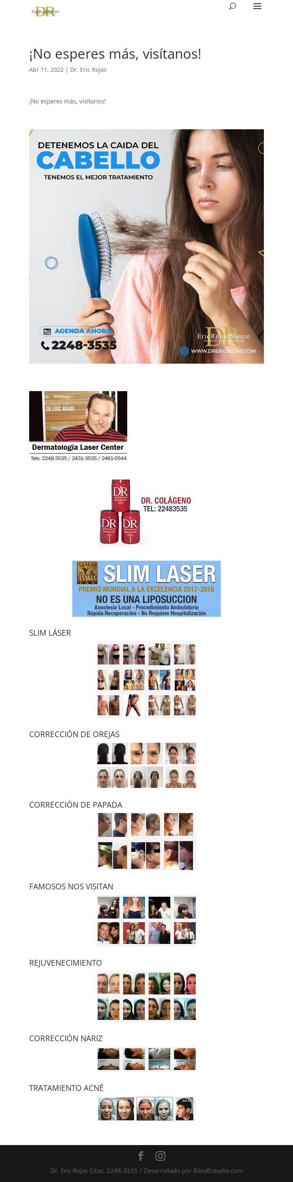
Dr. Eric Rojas (88, 69)
